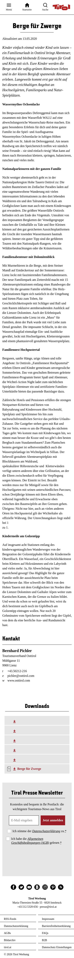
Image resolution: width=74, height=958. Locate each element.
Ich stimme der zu (39, 831)
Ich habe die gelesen (36, 840)
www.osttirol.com (18, 680)
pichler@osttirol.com (20, 675)
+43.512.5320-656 (27, 906)
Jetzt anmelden (53, 820)
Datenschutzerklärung (46, 831)
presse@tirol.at (48, 906)
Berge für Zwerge (29, 768)
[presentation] (37, 856)
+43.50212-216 (17, 671)
